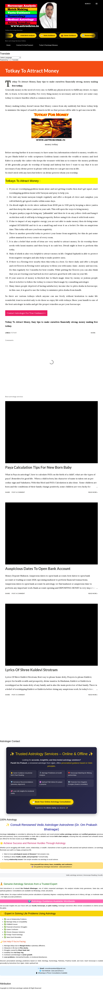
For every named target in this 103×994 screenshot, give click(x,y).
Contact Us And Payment (23, 45)
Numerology (90, 35)
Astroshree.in (7, 888)
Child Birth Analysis (28, 35)
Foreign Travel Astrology (14, 934)
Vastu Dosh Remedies (13, 937)
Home (7, 45)
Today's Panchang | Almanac (47, 45)
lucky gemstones (85, 888)
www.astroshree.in (65, 867)
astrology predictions (23, 961)
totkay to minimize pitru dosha (55, 290)
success (69, 168)
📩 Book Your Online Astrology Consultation (51, 802)
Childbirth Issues (12, 924)
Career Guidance (70, 35)
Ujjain (22, 963)
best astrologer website (20, 988)
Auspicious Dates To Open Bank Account (37, 568)
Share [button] (93, 333)
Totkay (14, 333)
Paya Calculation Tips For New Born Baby (38, 467)
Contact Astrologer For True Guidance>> (26, 313)
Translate (13, 60)
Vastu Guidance (50, 35)
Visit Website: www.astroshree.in (53, 971)
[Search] (88, 3)
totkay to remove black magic (51, 282)
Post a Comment (18, 492)
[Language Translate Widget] (10, 57)
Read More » (93, 492)
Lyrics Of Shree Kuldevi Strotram (31, 670)
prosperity (48, 217)
